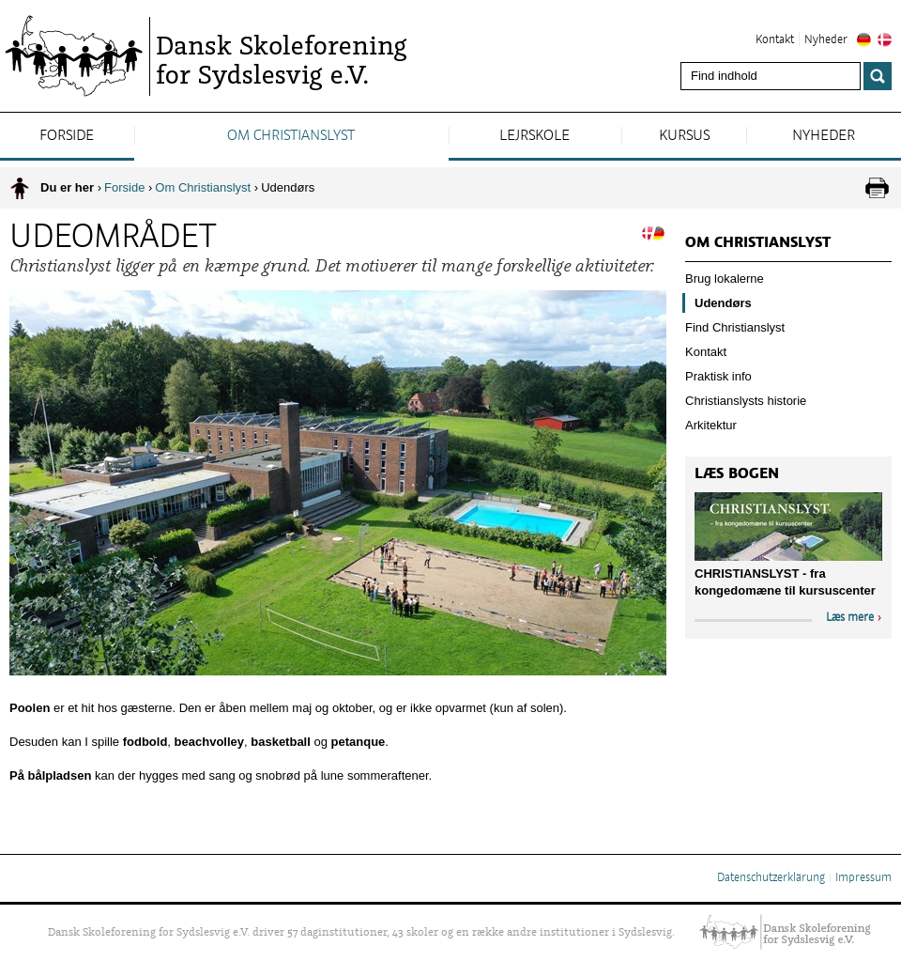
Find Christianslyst (735, 327)
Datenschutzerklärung (771, 878)
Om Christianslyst (291, 136)
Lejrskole (534, 136)
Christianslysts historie (745, 401)
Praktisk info (718, 376)
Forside (66, 136)
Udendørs (723, 303)
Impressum (863, 878)
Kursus (684, 136)
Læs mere (850, 618)
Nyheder (826, 40)
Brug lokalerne (724, 278)
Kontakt (775, 40)
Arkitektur (711, 425)
